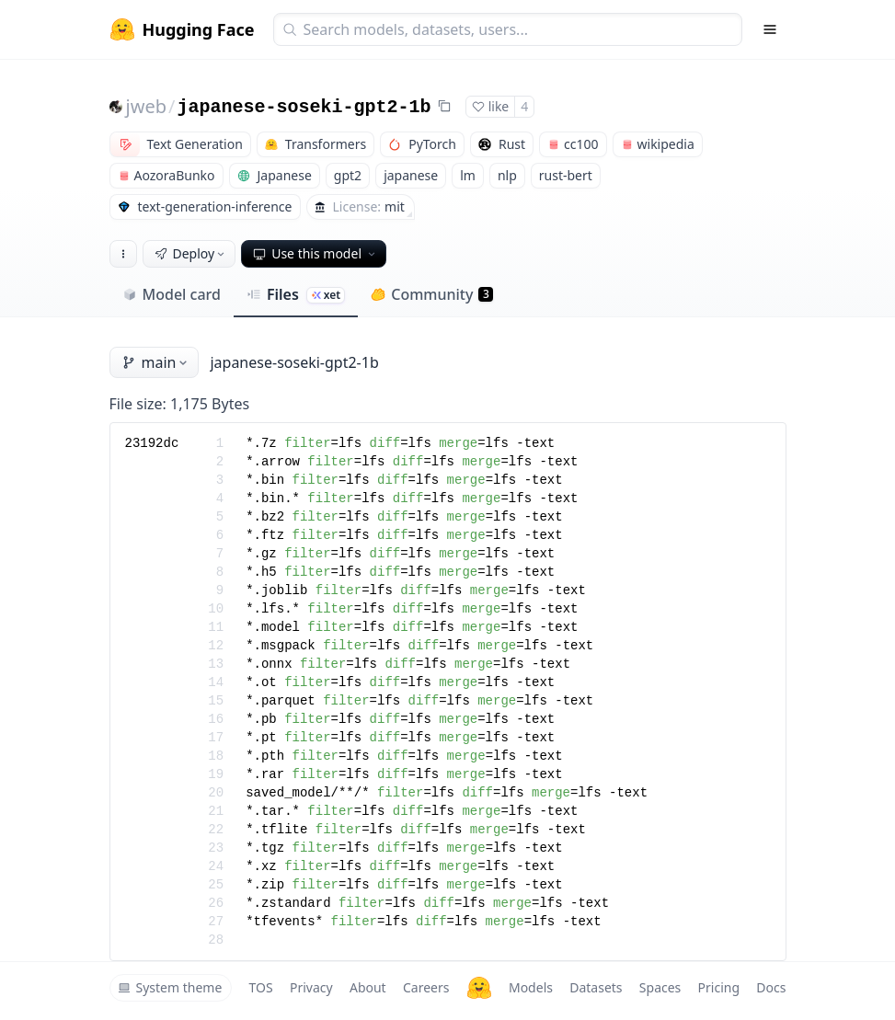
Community (432, 294)
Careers (426, 987)
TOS (261, 987)
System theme (170, 987)
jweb (146, 106)
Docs (771, 987)
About (368, 987)
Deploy (191, 253)
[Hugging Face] (479, 988)
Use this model (315, 253)
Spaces (660, 987)
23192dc (152, 443)
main (156, 362)
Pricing (719, 987)
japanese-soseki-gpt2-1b (303, 107)
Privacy (311, 987)
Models (531, 987)
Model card (171, 294)
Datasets (595, 987)
